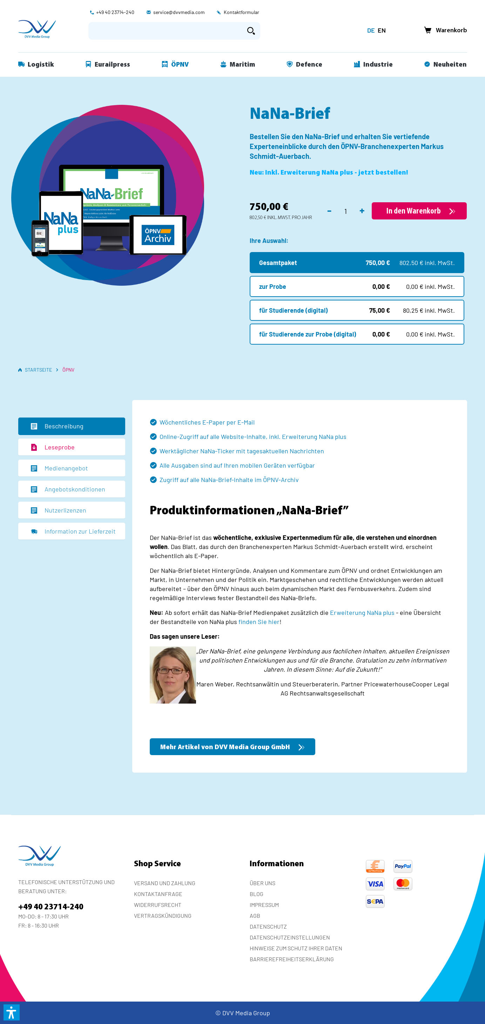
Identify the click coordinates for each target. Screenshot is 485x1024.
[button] (12, 1012)
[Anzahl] (345, 211)
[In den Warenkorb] (419, 210)
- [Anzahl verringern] (329, 210)
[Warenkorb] (443, 31)
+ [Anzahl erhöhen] (362, 210)
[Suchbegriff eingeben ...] (165, 31)
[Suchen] (251, 31)
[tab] (71, 426)
